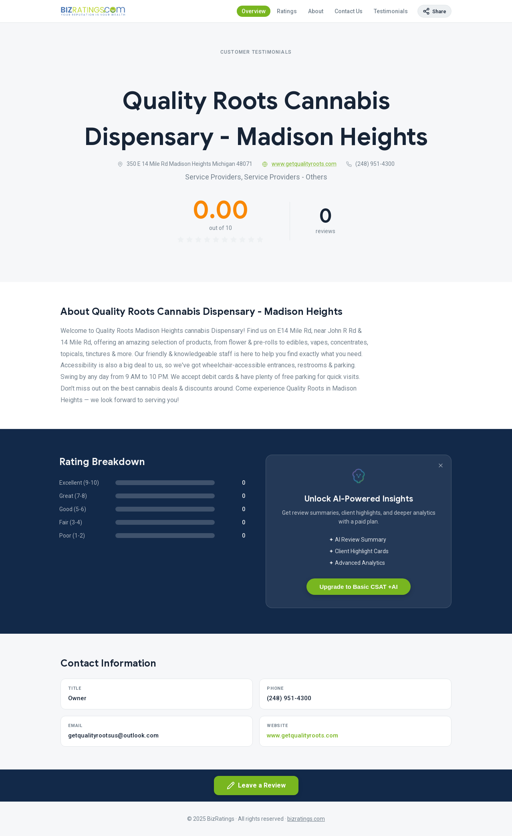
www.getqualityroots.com (299, 164)
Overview (254, 11)
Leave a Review (256, 786)
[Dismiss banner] (440, 465)
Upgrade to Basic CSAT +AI (358, 586)
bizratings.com (306, 819)
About (315, 11)
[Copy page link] (434, 11)
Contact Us (349, 11)
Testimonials (391, 11)
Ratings (287, 11)
